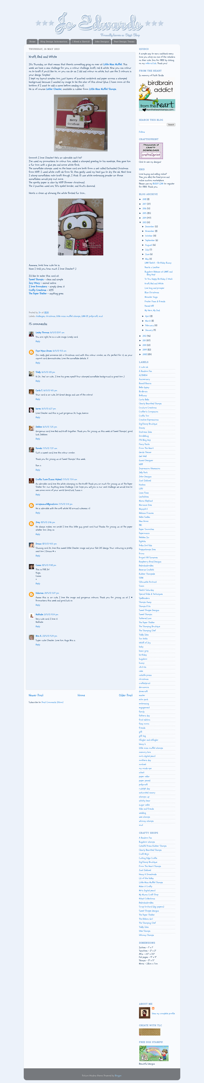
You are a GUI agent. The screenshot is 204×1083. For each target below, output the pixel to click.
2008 (145, 354)
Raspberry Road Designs (150, 561)
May (147, 259)
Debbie (39, 426)
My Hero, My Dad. (152, 310)
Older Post (126, 695)
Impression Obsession (149, 468)
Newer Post (36, 695)
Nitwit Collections (147, 898)
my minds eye (145, 768)
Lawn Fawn (144, 492)
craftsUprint (144, 683)
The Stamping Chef (147, 630)
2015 (145, 213)
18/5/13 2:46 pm (48, 522)
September (150, 240)
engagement (144, 707)
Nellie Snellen (144, 517)
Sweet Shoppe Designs (149, 610)
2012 (145, 336)
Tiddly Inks (144, 634)
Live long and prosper (154, 288)
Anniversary (144, 379)
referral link (150, 63)
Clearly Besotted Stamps (150, 403)
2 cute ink (143, 367)
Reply (38, 341)
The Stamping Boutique (149, 626)
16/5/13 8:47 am (57, 332)
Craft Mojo (144, 854)
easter (142, 695)
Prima (141, 553)
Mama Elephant (146, 500)
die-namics (144, 687)
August (149, 245)
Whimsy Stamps (146, 935)
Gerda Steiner (145, 452)
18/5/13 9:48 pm (49, 565)
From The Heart (146, 448)
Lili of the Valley (146, 878)
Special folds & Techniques (151, 594)
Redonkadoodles (146, 565)
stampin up (144, 796)
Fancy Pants (144, 444)
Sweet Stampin (145, 614)
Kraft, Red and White (154, 283)
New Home (143, 521)
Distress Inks (145, 432)
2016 (145, 208)
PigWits (142, 541)
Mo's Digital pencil (147, 890)
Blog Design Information (53, 41)
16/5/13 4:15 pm (50, 390)
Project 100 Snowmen (148, 557)
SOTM (141, 577)
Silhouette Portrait (148, 582)
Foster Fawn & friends (155, 301)
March (148, 320)
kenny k (142, 744)
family (142, 711)
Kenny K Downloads (148, 874)
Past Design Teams (124, 41)
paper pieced (144, 780)
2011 (145, 340)
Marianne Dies (145, 505)
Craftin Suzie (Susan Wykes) (49, 479)
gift (140, 731)
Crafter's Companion (148, 411)
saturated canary (147, 792)
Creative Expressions (149, 419)
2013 (145, 222)
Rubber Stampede (147, 573)
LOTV (141, 488)
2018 (145, 199)
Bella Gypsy (144, 387)
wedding (142, 813)
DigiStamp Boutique (148, 423)
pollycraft (93, 316)
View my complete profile (163, 1013)
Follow (142, 132)
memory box (145, 752)
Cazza (38, 565)
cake (141, 671)
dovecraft (143, 691)
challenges (40, 316)
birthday (143, 654)
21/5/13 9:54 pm (51, 614)
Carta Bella (144, 399)
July (147, 249)
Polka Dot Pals (145, 545)
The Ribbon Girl (146, 918)
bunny (141, 663)
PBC (140, 525)
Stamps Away (145, 602)
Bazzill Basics (145, 383)
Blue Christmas (152, 292)
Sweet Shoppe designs (149, 910)
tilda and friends (146, 808)
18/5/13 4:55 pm (49, 543)
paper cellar (144, 776)
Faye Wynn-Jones (44, 350)
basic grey (144, 650)
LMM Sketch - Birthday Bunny (158, 262)
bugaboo (143, 659)
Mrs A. (39, 636)
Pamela (39, 448)
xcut (101, 316)
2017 (145, 204)
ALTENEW (143, 375)
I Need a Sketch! (81, 41)
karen (38, 408)
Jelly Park (143, 472)
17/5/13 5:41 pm (66, 504)
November (150, 231)
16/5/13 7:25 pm (50, 426)
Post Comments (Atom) (52, 702)
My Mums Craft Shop (148, 894)
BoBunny (143, 395)
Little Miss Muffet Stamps (151, 882)
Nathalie (39, 614)
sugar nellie (144, 804)
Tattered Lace (145, 618)
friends (142, 727)
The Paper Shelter (147, 622)
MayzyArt (143, 509)
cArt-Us (142, 667)
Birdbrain (143, 391)
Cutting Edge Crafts (148, 858)
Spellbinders (144, 598)
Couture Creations (148, 407)
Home (32, 41)
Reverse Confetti (146, 569)
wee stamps (144, 817)
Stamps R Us (145, 606)
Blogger (118, 1075)
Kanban (142, 484)
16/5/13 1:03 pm (48, 372)
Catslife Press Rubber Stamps (153, 845)
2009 (145, 349)
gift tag (142, 736)
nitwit (141, 772)
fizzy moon (144, 723)
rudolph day (144, 788)
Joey (38, 522)
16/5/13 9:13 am (59, 350)
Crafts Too (144, 415)
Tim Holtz (143, 638)
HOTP (141, 464)
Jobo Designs (102, 41)
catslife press (145, 675)
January (149, 330)
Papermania (144, 533)
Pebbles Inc (144, 537)
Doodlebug (144, 436)
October (149, 235)
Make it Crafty (145, 886)
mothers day (145, 760)
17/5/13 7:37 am (50, 448)
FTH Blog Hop (145, 440)
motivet (142, 764)
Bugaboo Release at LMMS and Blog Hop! (158, 273)
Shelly (38, 372)
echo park (143, 699)
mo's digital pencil (147, 756)
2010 (145, 345)
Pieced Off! (149, 306)
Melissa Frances (146, 513)
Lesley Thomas (42, 332)
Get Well (143, 456)
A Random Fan (145, 371)
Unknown (40, 593)
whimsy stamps (146, 821)
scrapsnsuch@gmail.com (47, 504)
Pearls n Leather (152, 267)
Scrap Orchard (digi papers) (151, 906)
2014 (145, 217)
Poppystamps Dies (147, 549)
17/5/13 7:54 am (70, 479)
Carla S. (39, 390)
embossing (144, 703)
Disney (142, 427)
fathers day (144, 715)
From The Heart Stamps (150, 866)
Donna (38, 543)
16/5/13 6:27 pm (49, 408)
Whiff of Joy (145, 642)
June (147, 254)
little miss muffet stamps (68, 316)
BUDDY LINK (158, 183)
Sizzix (141, 586)
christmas (50, 316)
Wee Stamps (144, 931)
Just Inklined (145, 480)
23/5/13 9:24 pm (49, 636)
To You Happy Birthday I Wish (159, 279)
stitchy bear (144, 800)
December (150, 226)
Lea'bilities (144, 496)
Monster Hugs (151, 297)
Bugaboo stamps (147, 842)
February (149, 325)
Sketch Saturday (146, 590)
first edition (144, 719)
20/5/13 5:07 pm (51, 593)
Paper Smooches (146, 529)
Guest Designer (146, 460)
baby (141, 646)
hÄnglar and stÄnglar (148, 740)
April (147, 316)
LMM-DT (84, 316)
